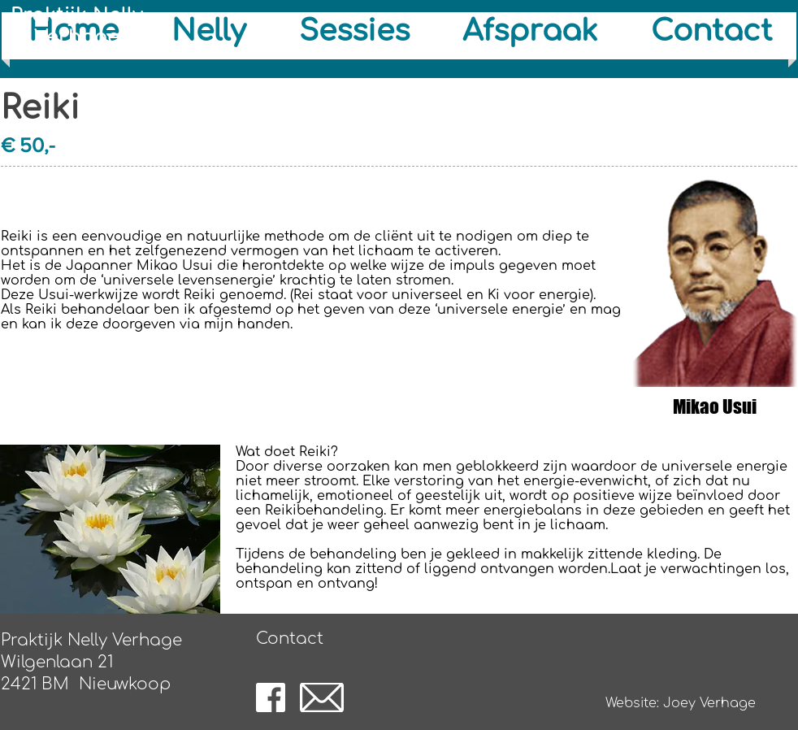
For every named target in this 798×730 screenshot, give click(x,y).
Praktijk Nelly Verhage (77, 26)
